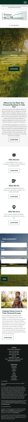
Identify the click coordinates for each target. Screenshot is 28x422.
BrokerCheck (3, 384)
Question (3, 265)
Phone (3, 257)
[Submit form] (4, 279)
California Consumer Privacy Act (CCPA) (12, 401)
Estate (14, 369)
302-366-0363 (14, 25)
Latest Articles (14, 376)
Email (2, 249)
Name (2, 241)
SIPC (13, 410)
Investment (14, 367)
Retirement (14, 366)
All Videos (14, 378)
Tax (14, 372)
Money (14, 373)
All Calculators (14, 379)
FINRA (10, 410)
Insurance (14, 370)
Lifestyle (14, 375)
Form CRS (5, 381)
